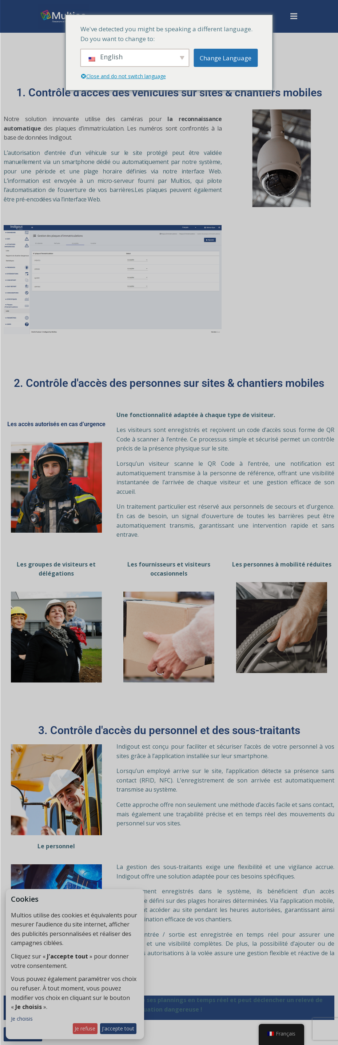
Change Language (225, 58)
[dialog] (75, 964)
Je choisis (22, 1018)
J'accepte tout (118, 1028)
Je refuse (85, 1028)
